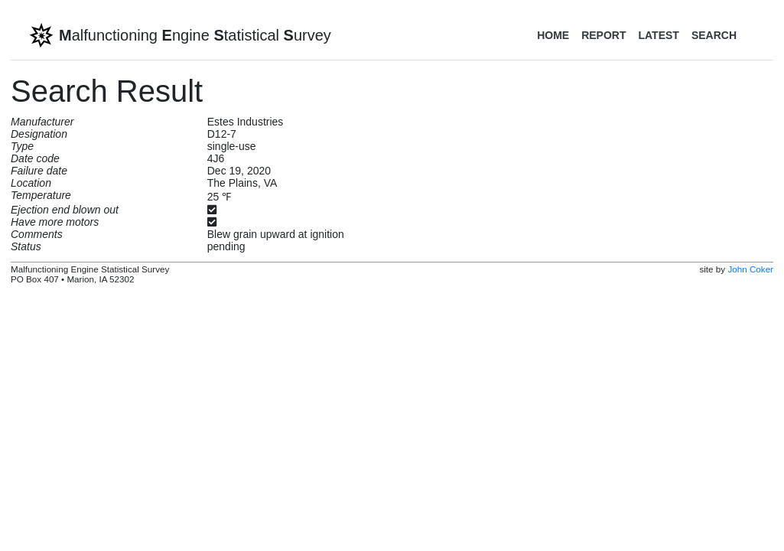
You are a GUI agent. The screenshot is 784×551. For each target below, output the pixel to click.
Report (603, 35)
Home (553, 35)
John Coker (750, 269)
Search (714, 35)
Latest (658, 35)
